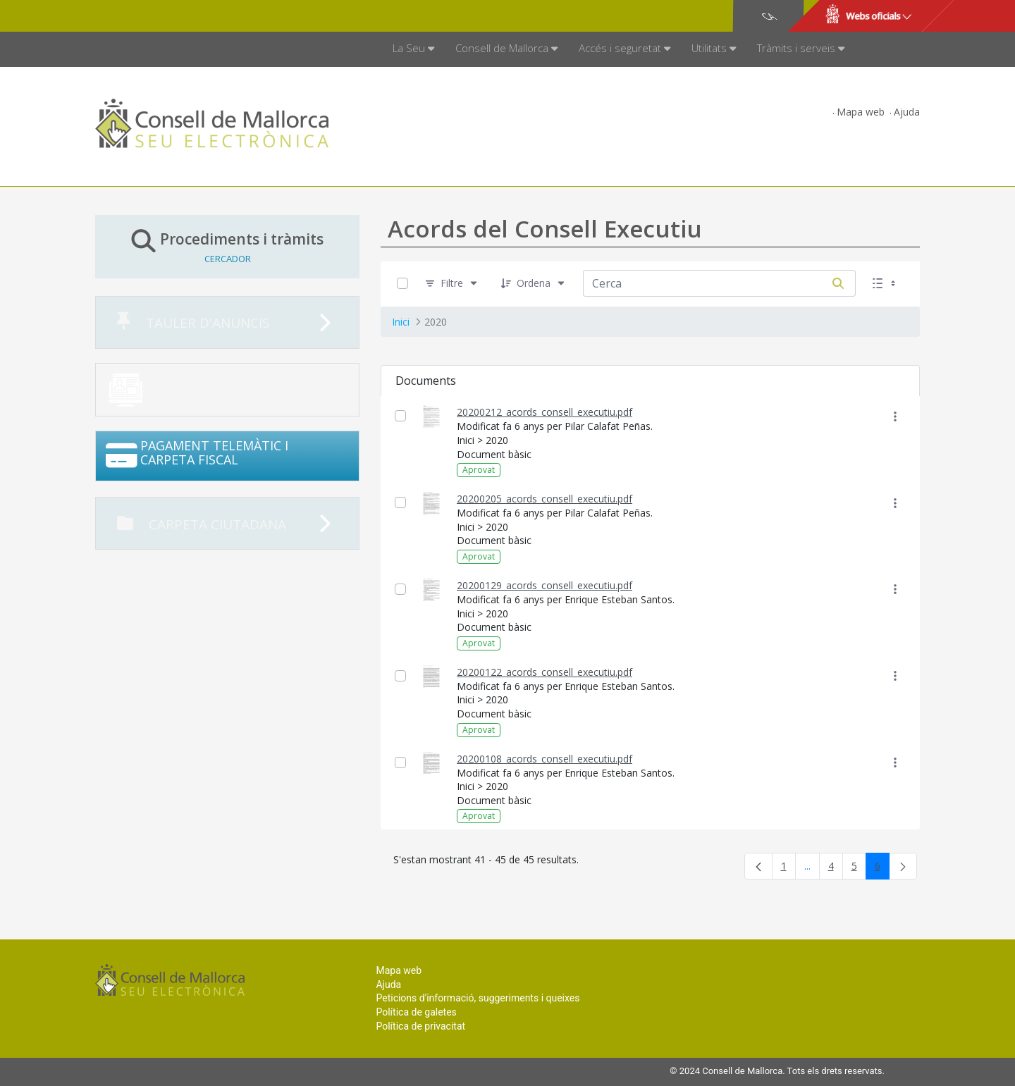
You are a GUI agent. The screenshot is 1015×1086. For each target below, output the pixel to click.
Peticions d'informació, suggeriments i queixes (477, 998)
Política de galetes (416, 1012)
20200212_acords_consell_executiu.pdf (544, 412)
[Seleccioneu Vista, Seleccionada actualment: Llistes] (885, 284)
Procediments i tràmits (227, 246)
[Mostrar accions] (895, 416)
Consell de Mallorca (143, 16)
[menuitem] (413, 49)
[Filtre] (451, 284)
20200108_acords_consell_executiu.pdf (544, 758)
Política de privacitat (420, 1026)
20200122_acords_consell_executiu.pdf (544, 672)
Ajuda (907, 111)
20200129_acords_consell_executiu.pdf (544, 585)
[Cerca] (838, 283)
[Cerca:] (702, 283)
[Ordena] (534, 284)
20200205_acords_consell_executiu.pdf (544, 498)
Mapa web (861, 111)
